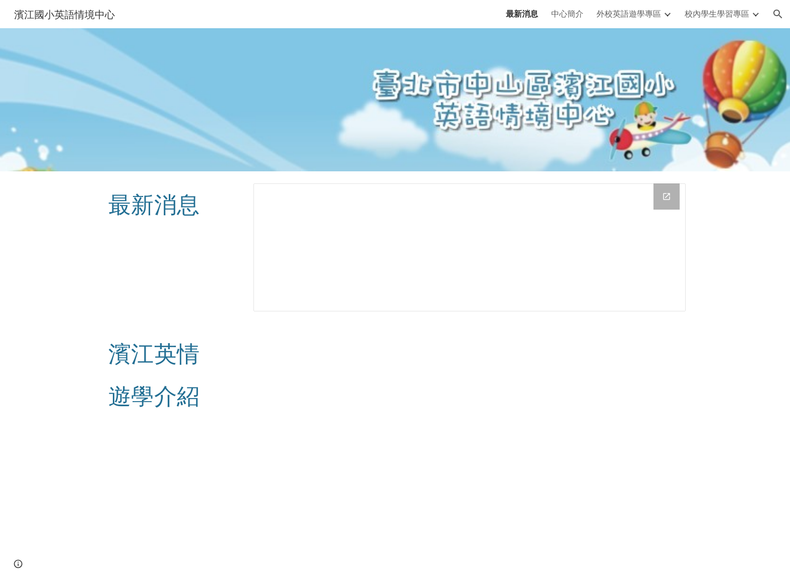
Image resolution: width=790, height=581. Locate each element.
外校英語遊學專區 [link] (629, 13)
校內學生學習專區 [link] (717, 13)
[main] (171, 203)
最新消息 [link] (522, 13)
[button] (778, 14)
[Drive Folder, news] (469, 247)
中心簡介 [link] (567, 13)
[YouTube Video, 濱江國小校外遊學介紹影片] (469, 452)
